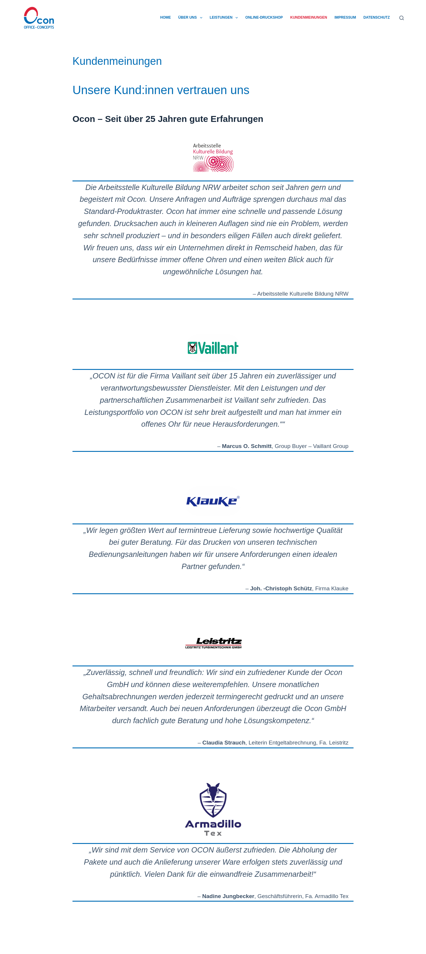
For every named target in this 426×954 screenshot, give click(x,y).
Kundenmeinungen (308, 17)
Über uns (191, 17)
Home (165, 17)
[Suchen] (401, 18)
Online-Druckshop (264, 17)
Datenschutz (376, 17)
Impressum (345, 17)
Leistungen (225, 17)
